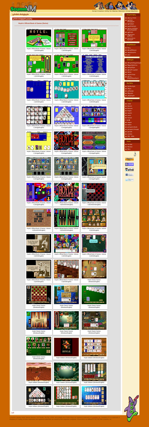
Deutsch (130, 106)
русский (130, 131)
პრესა (129, 88)
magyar (130, 122)
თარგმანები (131, 67)
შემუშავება (130, 59)
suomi (129, 115)
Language (129, 100)
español (130, 113)
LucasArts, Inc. (96, 417)
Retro (129, 149)
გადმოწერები (132, 26)
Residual (130, 147)
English (130, 110)
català (129, 103)
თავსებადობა (132, 52)
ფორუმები (131, 24)
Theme (129, 141)
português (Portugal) (133, 129)
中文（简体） (131, 136)
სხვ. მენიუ (130, 83)
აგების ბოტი (131, 74)
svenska (130, 134)
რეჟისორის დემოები (131, 35)
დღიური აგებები (133, 70)
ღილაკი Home (132, 18)
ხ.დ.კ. (129, 47)
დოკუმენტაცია (131, 44)
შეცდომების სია (132, 65)
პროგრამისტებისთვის (134, 63)
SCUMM (130, 144)
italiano (130, 124)
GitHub (129, 72)
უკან (12, 412)
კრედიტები (131, 95)
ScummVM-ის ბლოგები (131, 39)
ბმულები (130, 93)
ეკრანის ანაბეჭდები (130, 21)
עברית (126, 120)
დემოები (130, 32)
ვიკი (129, 54)
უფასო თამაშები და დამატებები (132, 29)
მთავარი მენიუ (131, 15)
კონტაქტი (131, 91)
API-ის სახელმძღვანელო (133, 77)
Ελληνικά (130, 108)
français (130, 117)
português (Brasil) (132, 127)
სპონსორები (131, 86)
